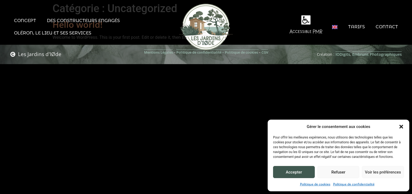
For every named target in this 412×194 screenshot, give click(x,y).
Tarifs (356, 26)
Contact (387, 26)
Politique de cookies (315, 184)
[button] (401, 126)
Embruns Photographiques (377, 54)
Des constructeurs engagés (83, 20)
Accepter (294, 172)
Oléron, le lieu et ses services (52, 33)
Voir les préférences (383, 172)
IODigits (343, 54)
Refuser (338, 172)
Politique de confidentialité (354, 184)
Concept (25, 20)
